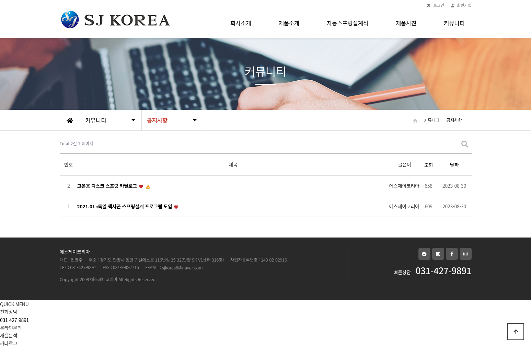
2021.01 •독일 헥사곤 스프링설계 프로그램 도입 (125, 206)
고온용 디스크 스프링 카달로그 (107, 186)
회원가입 (461, 5)
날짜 (454, 164)
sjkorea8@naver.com (182, 267)
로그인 (435, 5)
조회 (428, 164)
